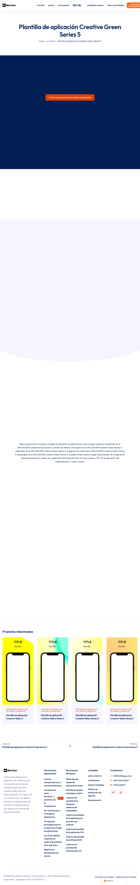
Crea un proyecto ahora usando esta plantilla (70, 97)
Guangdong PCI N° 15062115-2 (30, 879)
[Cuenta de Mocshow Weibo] (113, 792)
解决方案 (78, 5)
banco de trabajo (115, 5)
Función (41, 5)
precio (51, 5)
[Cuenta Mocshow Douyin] (121, 792)
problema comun (95, 5)
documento (63, 5)
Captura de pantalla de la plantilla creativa (17, 710)
